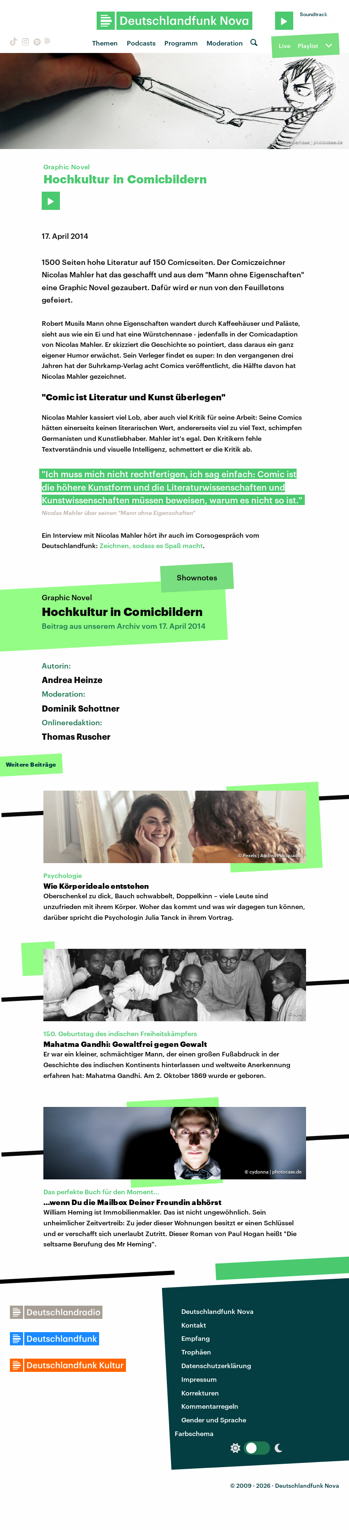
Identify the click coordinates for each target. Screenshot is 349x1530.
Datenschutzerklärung (216, 1365)
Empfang (195, 1338)
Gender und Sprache (213, 1420)
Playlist (308, 45)
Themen (105, 43)
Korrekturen (200, 1393)
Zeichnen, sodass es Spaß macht (151, 545)
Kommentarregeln (209, 1406)
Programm (181, 43)
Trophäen (196, 1352)
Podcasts (141, 43)
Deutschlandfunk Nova (217, 1311)
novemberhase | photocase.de (310, 141)
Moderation (225, 43)
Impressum (199, 1379)
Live (284, 45)
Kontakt (193, 1325)
